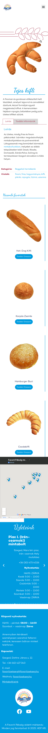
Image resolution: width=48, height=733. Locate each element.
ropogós (26, 177)
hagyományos (33, 174)
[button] (43, 7)
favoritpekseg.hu (22, 677)
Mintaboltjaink (10, 682)
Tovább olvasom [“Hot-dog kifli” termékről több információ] (24, 257)
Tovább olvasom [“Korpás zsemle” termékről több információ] (24, 322)
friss (24, 174)
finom (18, 174)
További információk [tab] (25, 121)
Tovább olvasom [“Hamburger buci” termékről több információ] (24, 387)
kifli (43, 174)
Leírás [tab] (8, 121)
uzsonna (42, 177)
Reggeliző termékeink (25, 169)
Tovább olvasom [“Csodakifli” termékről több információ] (24, 452)
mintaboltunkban (12, 147)
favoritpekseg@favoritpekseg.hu (20, 671)
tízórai (34, 177)
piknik (18, 177)
